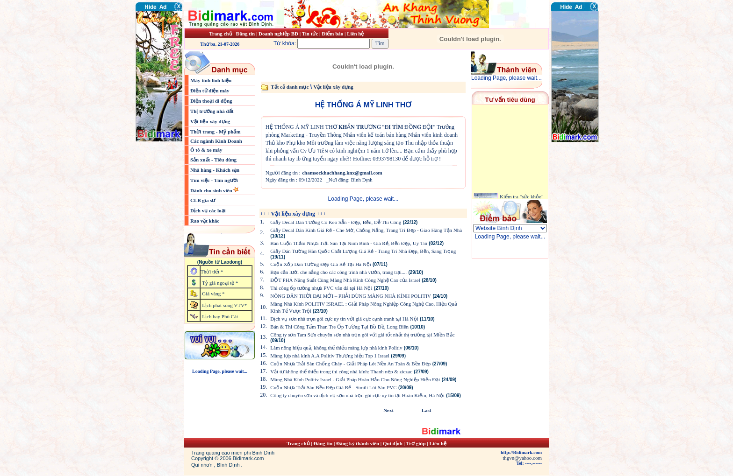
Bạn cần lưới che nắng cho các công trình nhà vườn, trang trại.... (338, 272)
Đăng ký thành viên (357, 443)
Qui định (392, 443)
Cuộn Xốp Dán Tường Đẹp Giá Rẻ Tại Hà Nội (320, 264)
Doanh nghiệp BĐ (279, 33)
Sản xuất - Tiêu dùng (213, 159)
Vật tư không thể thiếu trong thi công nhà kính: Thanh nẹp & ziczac (341, 371)
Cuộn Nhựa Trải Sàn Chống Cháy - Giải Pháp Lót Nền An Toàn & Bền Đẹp (350, 363)
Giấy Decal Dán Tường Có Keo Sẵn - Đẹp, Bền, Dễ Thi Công (335, 222)
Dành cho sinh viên (211, 190)
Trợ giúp (416, 443)
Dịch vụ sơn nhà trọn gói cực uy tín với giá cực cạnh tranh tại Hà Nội (344, 319)
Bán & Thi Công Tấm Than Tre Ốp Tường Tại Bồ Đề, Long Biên (339, 326)
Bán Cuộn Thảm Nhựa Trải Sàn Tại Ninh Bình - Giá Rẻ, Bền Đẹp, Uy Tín (348, 243)
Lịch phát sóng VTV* (224, 305)
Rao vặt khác (204, 221)
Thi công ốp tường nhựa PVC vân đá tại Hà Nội (321, 288)
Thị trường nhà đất (211, 111)
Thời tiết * (212, 271)
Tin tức (310, 33)
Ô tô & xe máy (206, 150)
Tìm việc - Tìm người (214, 180)
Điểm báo (332, 33)
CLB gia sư (202, 200)
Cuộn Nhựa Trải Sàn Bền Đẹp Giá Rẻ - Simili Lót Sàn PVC (333, 387)
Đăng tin (245, 33)
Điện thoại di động (211, 101)
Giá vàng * (213, 293)
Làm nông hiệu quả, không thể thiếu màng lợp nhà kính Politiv (336, 347)
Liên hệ (355, 33)
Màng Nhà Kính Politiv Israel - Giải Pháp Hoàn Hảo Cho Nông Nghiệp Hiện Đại (355, 379)
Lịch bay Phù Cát (220, 316)
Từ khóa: (322, 43)
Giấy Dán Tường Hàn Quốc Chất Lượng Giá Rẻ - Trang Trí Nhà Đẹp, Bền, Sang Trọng (363, 251)
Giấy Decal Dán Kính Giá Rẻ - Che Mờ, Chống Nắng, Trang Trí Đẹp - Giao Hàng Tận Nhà (366, 230)
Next (388, 410)
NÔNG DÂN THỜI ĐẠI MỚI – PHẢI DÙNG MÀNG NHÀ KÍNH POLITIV (350, 296)
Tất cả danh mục (290, 87)
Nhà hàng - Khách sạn (214, 170)
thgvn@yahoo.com (522, 458)
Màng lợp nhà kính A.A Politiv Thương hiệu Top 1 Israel (329, 355)
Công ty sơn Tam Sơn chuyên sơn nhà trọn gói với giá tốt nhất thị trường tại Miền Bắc (362, 334)
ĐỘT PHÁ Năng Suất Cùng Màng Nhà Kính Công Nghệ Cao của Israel (345, 280)
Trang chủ (220, 33)
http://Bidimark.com (521, 452)
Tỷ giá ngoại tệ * (220, 283)
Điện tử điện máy (210, 90)
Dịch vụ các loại (208, 210)
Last (426, 410)
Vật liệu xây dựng (210, 121)
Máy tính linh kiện (210, 80)
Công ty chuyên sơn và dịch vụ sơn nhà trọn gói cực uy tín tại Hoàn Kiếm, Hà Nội (357, 395)
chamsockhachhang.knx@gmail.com (342, 172)
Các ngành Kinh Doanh (216, 141)
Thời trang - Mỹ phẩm (215, 131)
